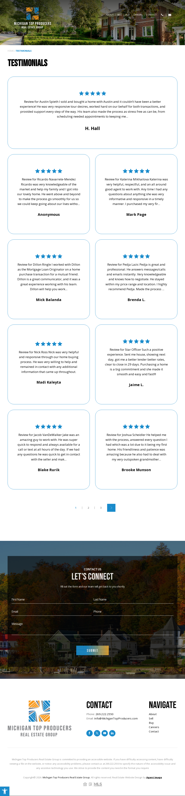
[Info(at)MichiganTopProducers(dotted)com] (169, 15)
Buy (127, 14)
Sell (119, 14)
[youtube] (105, 733)
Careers (138, 14)
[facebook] (89, 733)
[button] (4, 791)
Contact (151, 14)
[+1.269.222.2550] (162, 15)
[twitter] (97, 733)
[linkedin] (112, 733)
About (110, 14)
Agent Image (154, 777)
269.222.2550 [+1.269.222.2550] (105, 714)
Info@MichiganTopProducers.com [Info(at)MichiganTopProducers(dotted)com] (116, 718)
